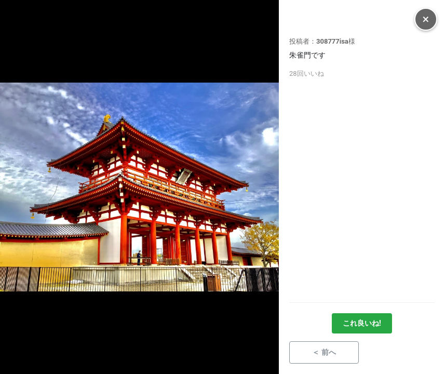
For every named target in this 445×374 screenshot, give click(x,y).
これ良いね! (362, 323)
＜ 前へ (323, 352)
